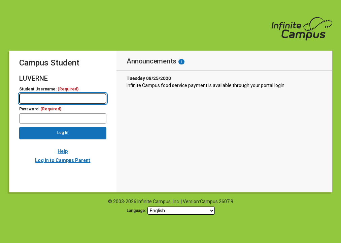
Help (63, 151)
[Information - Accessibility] (181, 61)
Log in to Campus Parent (62, 160)
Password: (40, 109)
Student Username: (48, 89)
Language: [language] (136, 211)
